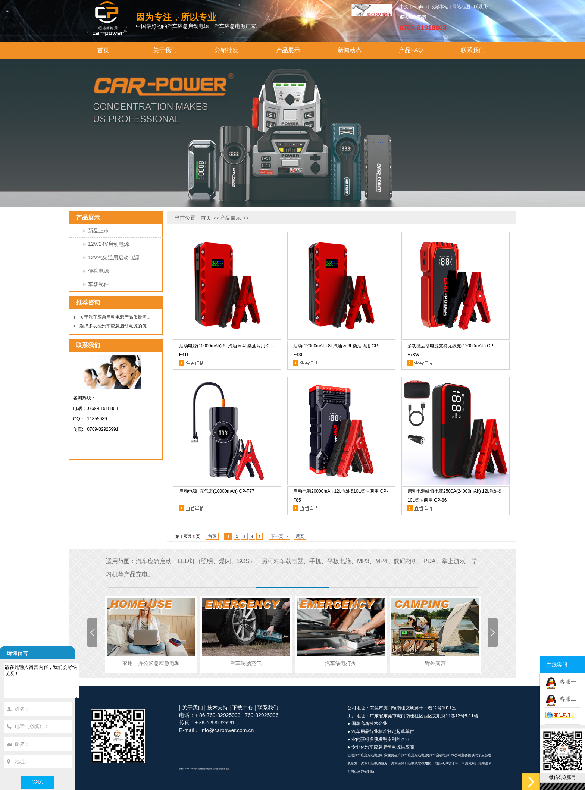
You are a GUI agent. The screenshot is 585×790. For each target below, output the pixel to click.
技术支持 (217, 708)
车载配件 (98, 284)
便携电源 (98, 271)
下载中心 (242, 708)
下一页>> (279, 536)
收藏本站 (439, 6)
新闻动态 (350, 50)
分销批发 (226, 50)
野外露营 (435, 663)
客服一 (566, 681)
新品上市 (98, 230)
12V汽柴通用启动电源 (113, 257)
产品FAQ (411, 50)
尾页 (300, 536)
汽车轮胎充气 (246, 663)
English (419, 6)
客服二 (566, 699)
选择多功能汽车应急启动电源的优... (114, 326)
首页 (103, 50)
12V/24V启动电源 (108, 244)
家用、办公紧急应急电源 (151, 663)
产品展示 (288, 50)
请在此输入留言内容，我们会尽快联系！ (46, 684)
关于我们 (165, 50)
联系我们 (483, 6)
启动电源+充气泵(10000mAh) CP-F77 (216, 491)
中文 (404, 6)
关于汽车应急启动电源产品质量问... (114, 317)
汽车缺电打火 (340, 663)
